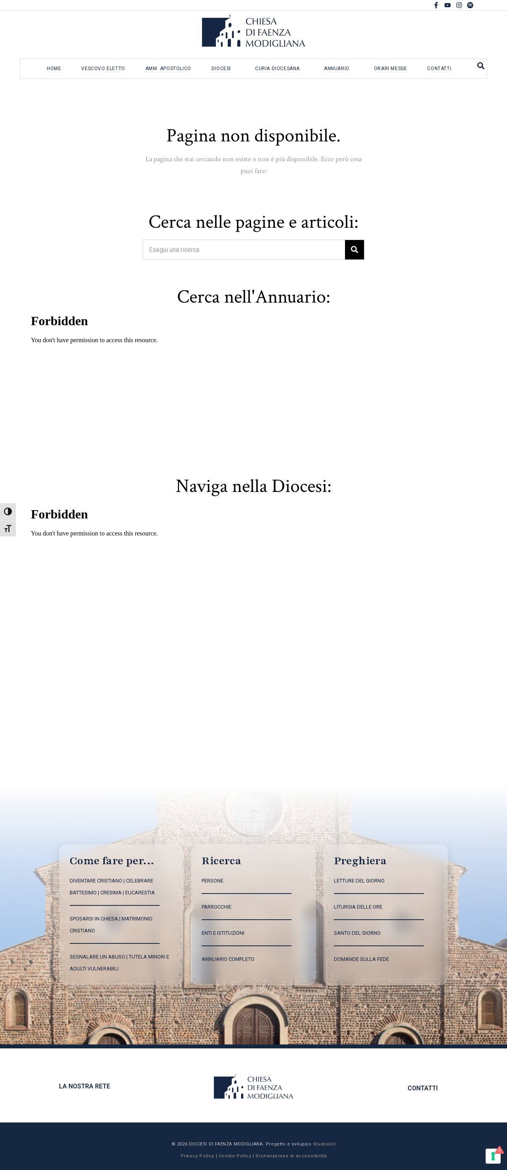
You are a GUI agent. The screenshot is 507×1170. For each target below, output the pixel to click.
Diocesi (221, 68)
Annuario (337, 68)
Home (54, 68)
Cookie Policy (235, 1156)
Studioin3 (324, 1144)
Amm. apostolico (168, 68)
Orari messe (390, 68)
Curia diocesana (277, 68)
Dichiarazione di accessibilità (290, 1156)
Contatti (439, 68)
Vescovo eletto (103, 68)
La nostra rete (84, 1086)
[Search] (354, 249)
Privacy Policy (197, 1156)
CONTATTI (423, 1088)
